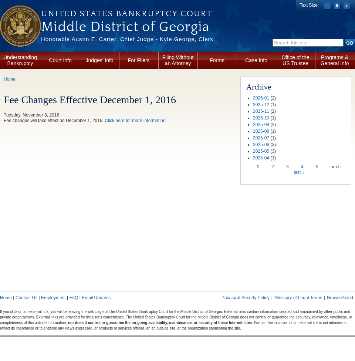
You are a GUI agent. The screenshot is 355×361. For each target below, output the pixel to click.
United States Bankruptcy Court (126, 13)
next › (336, 166)
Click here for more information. (135, 120)
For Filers (139, 60)
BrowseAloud (340, 297)
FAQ (73, 297)
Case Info (256, 60)
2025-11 (261, 111)
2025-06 (261, 144)
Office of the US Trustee (295, 60)
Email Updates (96, 297)
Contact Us (26, 297)
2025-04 (261, 158)
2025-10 (261, 118)
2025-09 (261, 124)
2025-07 (261, 138)
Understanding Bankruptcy (20, 60)
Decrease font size (328, 7)
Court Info (60, 60)
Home (10, 79)
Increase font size (347, 7)
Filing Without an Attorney (178, 60)
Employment (53, 297)
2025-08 (261, 131)
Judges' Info (100, 60)
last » (299, 172)
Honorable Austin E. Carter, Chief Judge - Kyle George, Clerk (127, 39)
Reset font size (338, 7)
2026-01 (261, 98)
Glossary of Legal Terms (298, 297)
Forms (217, 60)
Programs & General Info (335, 60)
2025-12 (261, 104)
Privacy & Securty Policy (246, 297)
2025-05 (261, 151)
